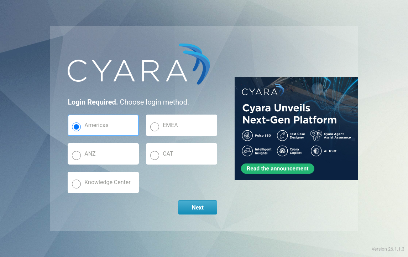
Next (197, 207)
